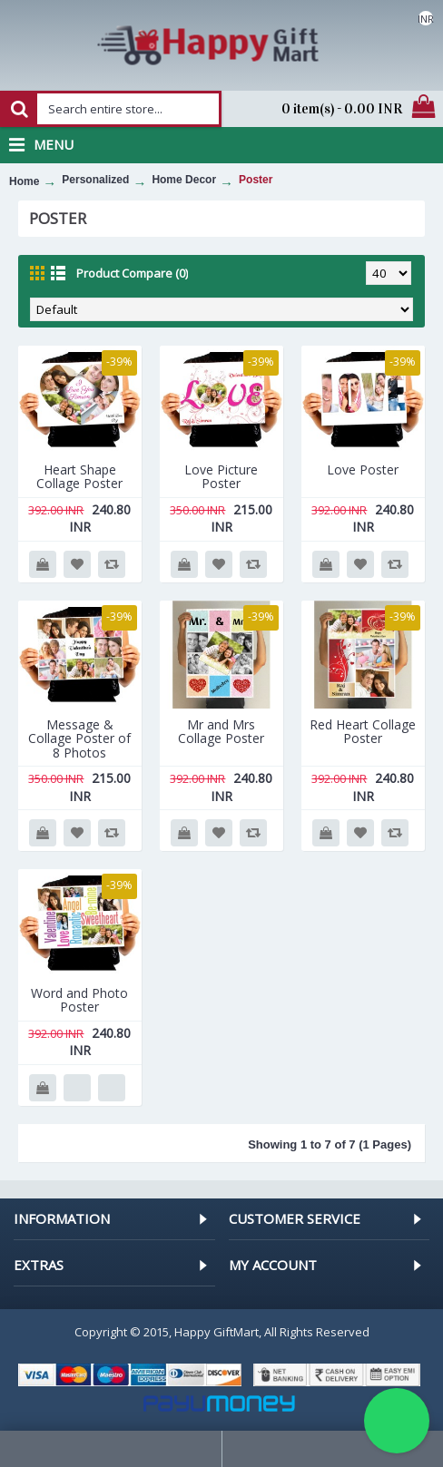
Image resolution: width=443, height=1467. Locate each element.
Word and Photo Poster (79, 999)
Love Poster (363, 469)
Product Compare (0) (132, 273)
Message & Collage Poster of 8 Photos (79, 738)
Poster (255, 179)
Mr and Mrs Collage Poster (221, 731)
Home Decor (184, 179)
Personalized (95, 179)
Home (24, 181)
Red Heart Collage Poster (363, 731)
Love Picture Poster (221, 476)
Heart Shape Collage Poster (79, 476)
